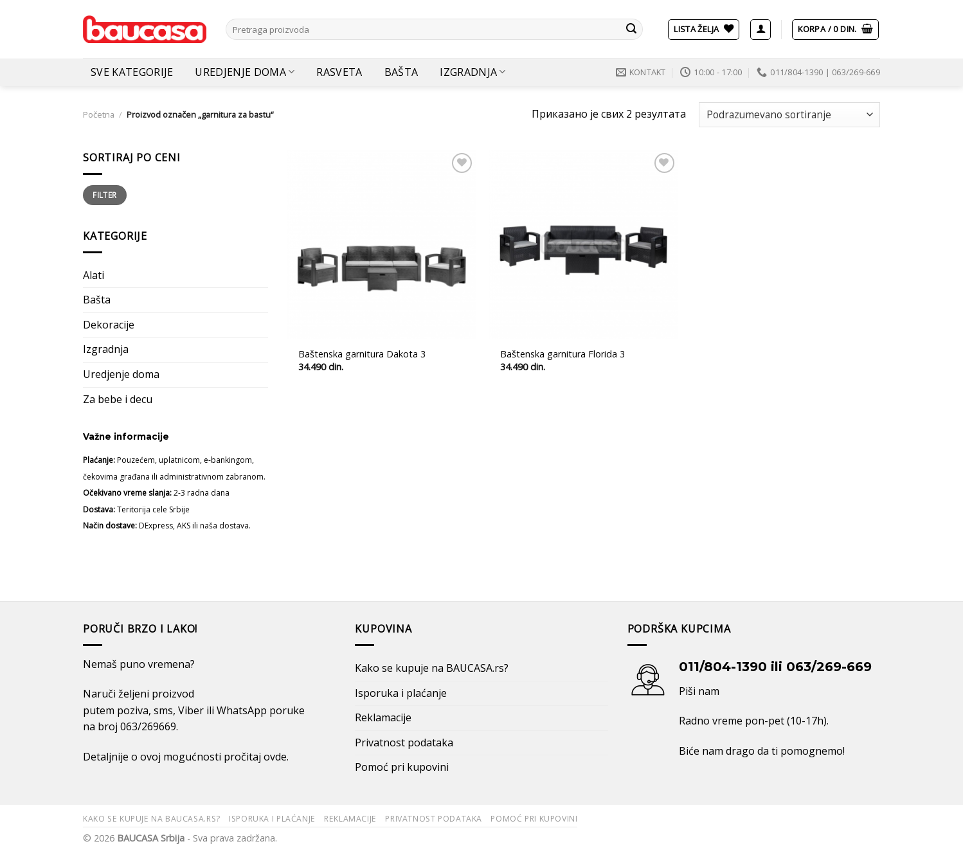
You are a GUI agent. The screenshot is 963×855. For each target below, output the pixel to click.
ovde (275, 757)
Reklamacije (383, 717)
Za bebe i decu (117, 399)
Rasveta (339, 72)
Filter (104, 195)
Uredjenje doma (244, 72)
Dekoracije (108, 325)
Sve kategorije (132, 72)
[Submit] (631, 29)
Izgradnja (472, 72)
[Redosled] (789, 114)
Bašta (401, 72)
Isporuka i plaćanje (401, 693)
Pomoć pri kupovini (402, 767)
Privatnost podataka (404, 742)
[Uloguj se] (760, 29)
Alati (93, 275)
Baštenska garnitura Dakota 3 (362, 354)
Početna (98, 114)
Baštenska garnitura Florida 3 (562, 354)
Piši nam (699, 691)
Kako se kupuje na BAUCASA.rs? (432, 668)
